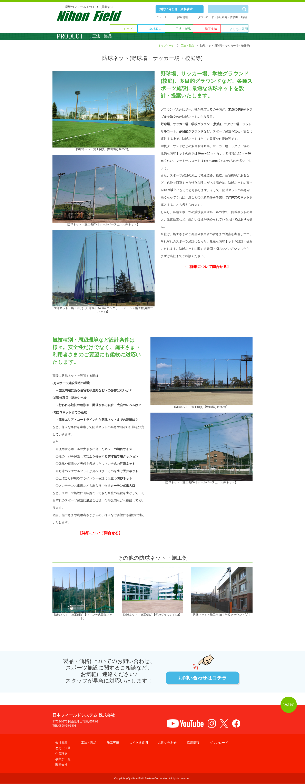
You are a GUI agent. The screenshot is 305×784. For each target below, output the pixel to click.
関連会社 (61, 765)
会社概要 (61, 743)
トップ (127, 29)
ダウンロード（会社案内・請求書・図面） (223, 17)
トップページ (166, 45)
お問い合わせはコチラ (202, 678)
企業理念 (61, 754)
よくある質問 (238, 29)
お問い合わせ (167, 743)
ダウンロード (219, 743)
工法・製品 (183, 29)
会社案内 (155, 29)
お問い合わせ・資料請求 (176, 9)
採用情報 (182, 17)
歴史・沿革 (63, 748)
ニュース (161, 17)
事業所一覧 (63, 759)
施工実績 (211, 29)
